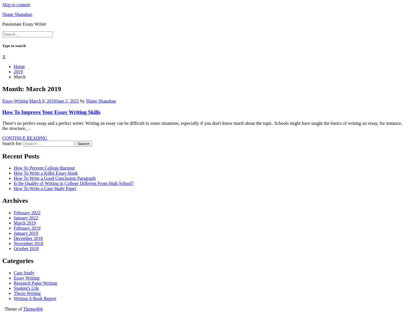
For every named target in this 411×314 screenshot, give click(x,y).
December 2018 (28, 238)
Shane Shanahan (17, 14)
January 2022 (26, 217)
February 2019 (27, 228)
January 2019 (26, 233)
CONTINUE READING (24, 138)
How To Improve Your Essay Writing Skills (51, 112)
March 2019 (25, 223)
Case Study (24, 272)
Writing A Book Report (35, 298)
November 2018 (28, 243)
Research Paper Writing (35, 283)
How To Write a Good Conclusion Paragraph (55, 178)
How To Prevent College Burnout (44, 168)
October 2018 (26, 248)
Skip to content (16, 4)
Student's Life (26, 288)
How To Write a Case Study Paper (45, 188)
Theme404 (33, 309)
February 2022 (27, 212)
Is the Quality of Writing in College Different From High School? (74, 183)
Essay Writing (15, 101)
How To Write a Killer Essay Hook (46, 173)
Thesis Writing (27, 293)
